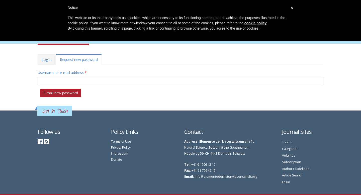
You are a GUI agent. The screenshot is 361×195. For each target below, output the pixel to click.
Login (286, 182)
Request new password (81, 61)
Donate (116, 159)
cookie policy (255, 23)
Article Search (292, 175)
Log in (47, 59)
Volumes (288, 155)
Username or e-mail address (62, 72)
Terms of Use (121, 141)
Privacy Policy (121, 147)
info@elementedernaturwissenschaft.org (226, 176)
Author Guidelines (295, 169)
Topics (287, 142)
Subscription (291, 162)
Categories (290, 149)
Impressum (119, 153)
